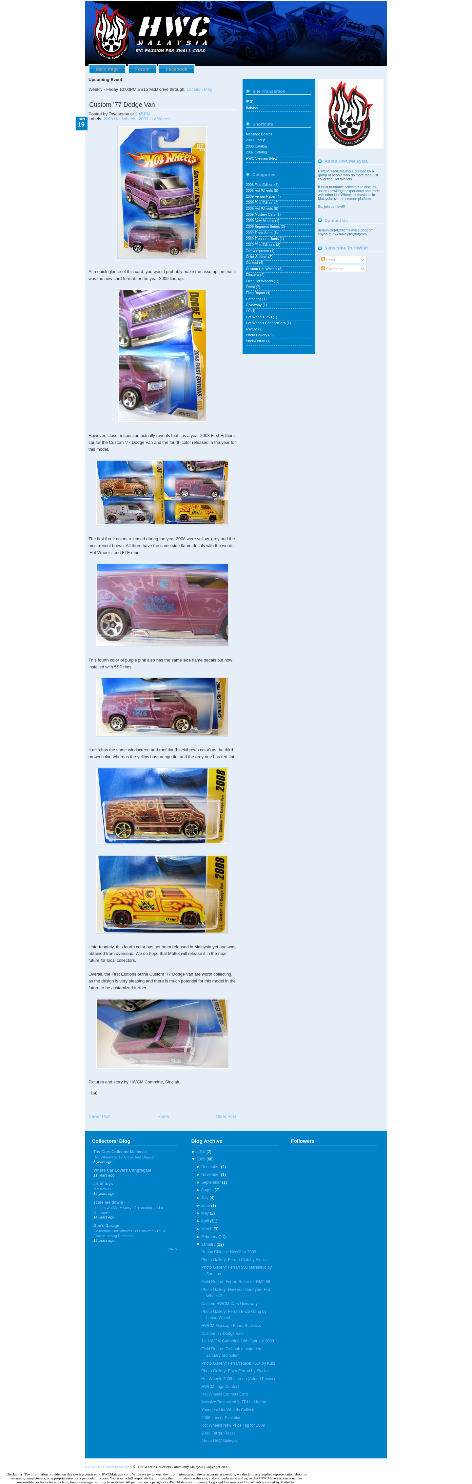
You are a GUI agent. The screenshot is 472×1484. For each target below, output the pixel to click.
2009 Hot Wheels (155, 118)
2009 (200, 1159)
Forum (142, 69)
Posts (328, 260)
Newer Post (99, 1116)
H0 (248, 311)
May (205, 1213)
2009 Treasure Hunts (263, 239)
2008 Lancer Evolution (221, 1417)
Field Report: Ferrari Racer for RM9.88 (235, 1281)
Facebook (176, 69)
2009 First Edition (260, 203)
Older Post (226, 1116)
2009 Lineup (255, 140)
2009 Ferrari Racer (261, 196)
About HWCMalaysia (219, 1441)
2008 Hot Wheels (120, 118)
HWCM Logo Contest (220, 1386)
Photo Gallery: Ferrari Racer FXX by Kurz (238, 1363)
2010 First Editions (261, 245)
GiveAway (254, 305)
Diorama (253, 275)
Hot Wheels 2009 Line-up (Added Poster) (238, 1378)
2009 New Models (260, 221)
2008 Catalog (256, 146)
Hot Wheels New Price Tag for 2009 (233, 1425)
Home (163, 1116)
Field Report (256, 293)
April (205, 1221)
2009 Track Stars (259, 233)
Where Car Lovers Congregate (122, 1170)
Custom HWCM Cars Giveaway (229, 1303)
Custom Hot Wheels (262, 269)
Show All (172, 1249)
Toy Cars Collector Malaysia (120, 1152)
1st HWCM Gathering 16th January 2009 (237, 1341)
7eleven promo (258, 251)
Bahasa (252, 108)
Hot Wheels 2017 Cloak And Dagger (124, 1157)
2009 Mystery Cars (261, 214)
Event (251, 287)
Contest (252, 263)
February (209, 1237)
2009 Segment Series (263, 226)
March (206, 1229)
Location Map (199, 89)
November (210, 1174)
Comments (332, 269)
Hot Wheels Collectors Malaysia (108, 1467)
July (204, 1198)
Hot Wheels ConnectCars (266, 323)
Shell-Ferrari (256, 341)
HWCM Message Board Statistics (231, 1325)
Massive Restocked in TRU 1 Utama (233, 1402)
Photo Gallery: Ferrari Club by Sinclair (235, 1259)
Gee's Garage (106, 1225)
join (327, 206)
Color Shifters (257, 257)
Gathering (254, 299)
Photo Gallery (257, 335)
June (205, 1205)
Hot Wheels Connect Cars (224, 1394)
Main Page (107, 69)
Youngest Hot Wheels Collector (229, 1410)
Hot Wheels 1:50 (259, 317)
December (210, 1166)
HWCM (252, 329)
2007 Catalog (256, 152)
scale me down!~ (109, 1202)
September (211, 1182)
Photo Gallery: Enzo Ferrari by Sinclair (235, 1371)
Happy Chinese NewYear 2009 (228, 1252)
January (208, 1244)
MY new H (102, 1189)
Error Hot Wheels (260, 281)
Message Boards (259, 134)
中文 (249, 101)
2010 (200, 1151)
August (207, 1190)
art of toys (103, 1183)
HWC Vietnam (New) (262, 158)
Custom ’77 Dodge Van (122, 104)
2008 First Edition (260, 185)
